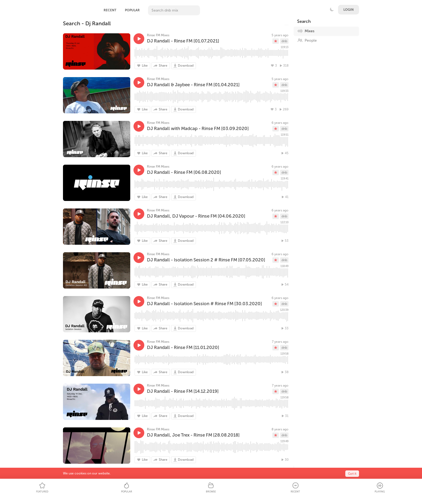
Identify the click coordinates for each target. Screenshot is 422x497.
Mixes (305, 31)
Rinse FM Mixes (158, 35)
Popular (132, 10)
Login (348, 10)
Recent (110, 10)
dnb (284, 41)
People (307, 40)
